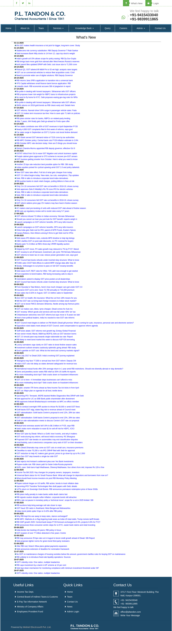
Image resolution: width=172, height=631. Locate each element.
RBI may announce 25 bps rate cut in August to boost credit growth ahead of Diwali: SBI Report (55, 538)
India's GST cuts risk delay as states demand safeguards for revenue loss (46, 364)
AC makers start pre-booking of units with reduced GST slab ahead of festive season (51, 208)
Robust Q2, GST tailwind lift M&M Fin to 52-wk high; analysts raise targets (46, 69)
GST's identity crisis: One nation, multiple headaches (38, 562)
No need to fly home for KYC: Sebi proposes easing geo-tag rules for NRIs (47, 97)
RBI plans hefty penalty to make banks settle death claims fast (41, 494)
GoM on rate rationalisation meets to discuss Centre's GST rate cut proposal (47, 421)
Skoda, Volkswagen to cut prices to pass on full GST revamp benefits (44, 266)
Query (107, 28)
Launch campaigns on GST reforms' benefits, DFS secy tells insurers (44, 222)
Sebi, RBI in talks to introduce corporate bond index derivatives (42, 178)
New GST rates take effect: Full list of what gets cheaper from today (44, 172)
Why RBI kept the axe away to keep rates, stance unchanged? (42, 516)
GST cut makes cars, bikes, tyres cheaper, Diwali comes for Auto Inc (44, 309)
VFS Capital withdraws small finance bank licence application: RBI (43, 83)
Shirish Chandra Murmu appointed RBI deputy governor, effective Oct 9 (45, 148)
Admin (141, 28)
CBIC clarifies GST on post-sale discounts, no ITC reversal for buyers (44, 241)
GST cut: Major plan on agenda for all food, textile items (39, 391)
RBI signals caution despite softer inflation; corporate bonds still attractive (46, 497)
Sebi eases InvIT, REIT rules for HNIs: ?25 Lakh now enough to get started (47, 271)
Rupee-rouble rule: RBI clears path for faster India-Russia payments (44, 464)
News (69, 606)
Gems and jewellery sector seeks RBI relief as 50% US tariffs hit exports (46, 372)
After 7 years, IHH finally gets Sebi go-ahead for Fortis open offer (43, 121)
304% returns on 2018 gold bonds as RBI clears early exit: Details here (45, 105)
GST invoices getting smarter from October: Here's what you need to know (46, 159)
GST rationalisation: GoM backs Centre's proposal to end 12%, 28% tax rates (48, 413)
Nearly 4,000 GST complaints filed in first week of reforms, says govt (44, 129)
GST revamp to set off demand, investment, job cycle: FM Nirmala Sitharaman (48, 252)
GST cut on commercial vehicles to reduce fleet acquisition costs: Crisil (45, 72)
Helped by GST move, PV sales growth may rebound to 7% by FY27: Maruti (47, 249)
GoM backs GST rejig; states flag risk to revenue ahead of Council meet (45, 410)
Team (41, 28)
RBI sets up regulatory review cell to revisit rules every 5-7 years (42, 211)
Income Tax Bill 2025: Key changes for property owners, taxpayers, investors (47, 472)
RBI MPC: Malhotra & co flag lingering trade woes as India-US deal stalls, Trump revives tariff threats (57, 519)
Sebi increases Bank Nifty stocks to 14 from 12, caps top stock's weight (45, 53)
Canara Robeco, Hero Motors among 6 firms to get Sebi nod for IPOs (44, 233)
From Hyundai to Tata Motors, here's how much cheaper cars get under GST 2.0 (49, 287)
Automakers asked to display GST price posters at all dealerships (43, 279)
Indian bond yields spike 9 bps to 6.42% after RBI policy (39, 511)
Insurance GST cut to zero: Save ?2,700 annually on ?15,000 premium (45, 290)
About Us (25, 28)
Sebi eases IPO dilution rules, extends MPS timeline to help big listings (45, 238)
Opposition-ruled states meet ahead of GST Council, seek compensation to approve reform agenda (57, 326)
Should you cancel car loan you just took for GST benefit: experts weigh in (46, 219)
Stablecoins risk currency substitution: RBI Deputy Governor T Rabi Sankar (47, 51)
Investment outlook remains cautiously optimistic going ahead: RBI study (46, 348)
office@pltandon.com (130, 612)
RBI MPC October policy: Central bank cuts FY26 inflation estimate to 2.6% (47, 140)
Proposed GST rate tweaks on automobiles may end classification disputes (47, 440)
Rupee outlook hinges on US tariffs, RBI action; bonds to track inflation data (47, 483)
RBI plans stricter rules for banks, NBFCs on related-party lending (43, 118)
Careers (123, 28)
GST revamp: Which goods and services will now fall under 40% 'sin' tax (46, 312)
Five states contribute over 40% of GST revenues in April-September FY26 (47, 126)
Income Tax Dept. (25, 592)
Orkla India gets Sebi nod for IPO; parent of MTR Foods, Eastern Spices (46, 230)
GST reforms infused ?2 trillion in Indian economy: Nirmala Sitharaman (45, 216)
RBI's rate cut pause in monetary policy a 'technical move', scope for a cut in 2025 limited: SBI (54, 500)
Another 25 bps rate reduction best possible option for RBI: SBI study (44, 164)
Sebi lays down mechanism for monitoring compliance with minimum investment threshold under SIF (57, 568)
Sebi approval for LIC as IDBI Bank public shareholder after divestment (45, 399)
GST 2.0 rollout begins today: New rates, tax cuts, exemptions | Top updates (47, 175)
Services (58, 28)
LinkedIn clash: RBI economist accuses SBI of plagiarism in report (43, 86)
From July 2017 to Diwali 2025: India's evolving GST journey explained (45, 356)
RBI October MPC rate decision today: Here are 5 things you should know (46, 143)
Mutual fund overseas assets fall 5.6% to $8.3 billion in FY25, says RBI (45, 426)
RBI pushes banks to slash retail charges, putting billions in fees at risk (45, 181)
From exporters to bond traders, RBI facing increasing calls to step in (44, 274)
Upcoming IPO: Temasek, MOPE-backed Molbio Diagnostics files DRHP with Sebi (50, 396)
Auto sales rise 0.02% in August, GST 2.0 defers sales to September (44, 293)
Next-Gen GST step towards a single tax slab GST (37, 456)
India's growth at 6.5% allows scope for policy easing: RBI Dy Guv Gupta (46, 59)
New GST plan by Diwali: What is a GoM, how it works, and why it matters (46, 434)
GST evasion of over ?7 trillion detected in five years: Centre (41, 533)
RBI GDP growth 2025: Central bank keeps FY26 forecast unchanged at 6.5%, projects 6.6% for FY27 (58, 522)
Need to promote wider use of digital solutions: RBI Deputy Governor (44, 75)
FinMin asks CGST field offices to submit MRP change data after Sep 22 (46, 263)
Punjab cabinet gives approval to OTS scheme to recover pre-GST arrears (46, 156)
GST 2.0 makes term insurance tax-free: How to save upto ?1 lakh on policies (48, 113)
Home (8, 28)
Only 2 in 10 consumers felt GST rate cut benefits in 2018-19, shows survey (47, 186)
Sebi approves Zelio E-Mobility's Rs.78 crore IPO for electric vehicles (44, 189)
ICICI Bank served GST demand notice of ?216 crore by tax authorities (45, 137)
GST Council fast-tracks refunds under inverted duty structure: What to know (47, 260)
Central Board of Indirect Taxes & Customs (37, 597)
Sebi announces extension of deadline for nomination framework (42, 549)
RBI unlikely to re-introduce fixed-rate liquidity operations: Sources (43, 557)
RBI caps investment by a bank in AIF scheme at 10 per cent (41, 565)
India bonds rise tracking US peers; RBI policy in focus (38, 530)
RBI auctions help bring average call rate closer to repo (39, 505)
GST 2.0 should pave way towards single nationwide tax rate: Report (44, 337)
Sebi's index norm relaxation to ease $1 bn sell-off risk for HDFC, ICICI (45, 429)
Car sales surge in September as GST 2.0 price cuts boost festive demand (46, 132)
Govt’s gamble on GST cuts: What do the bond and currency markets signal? (48, 351)
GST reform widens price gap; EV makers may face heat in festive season (46, 203)
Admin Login (73, 611)
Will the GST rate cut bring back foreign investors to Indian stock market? (46, 301)
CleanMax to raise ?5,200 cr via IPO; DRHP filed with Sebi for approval (45, 450)
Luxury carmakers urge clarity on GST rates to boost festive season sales (46, 345)
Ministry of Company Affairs (30, 606)
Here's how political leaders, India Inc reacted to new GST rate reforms (45, 318)
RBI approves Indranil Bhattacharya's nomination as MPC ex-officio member (47, 402)
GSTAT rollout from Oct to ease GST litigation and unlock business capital (46, 153)
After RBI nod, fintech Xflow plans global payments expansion (41, 546)
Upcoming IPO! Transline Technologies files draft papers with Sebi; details (46, 486)
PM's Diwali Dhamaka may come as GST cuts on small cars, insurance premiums (49, 448)
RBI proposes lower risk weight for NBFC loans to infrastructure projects (45, 94)
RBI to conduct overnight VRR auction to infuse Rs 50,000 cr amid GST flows (48, 407)
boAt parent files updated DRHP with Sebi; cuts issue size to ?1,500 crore (46, 64)
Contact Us (160, 28)
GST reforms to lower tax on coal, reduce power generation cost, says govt (47, 255)
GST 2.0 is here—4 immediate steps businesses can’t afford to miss (44, 380)
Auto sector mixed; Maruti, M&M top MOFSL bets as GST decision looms (46, 334)
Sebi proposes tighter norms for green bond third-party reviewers (43, 541)
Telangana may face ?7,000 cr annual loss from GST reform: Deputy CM (46, 361)
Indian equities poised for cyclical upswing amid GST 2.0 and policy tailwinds (47, 167)
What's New (132, 3)
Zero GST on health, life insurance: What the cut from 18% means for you (46, 298)
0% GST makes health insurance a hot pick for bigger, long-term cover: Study (48, 45)
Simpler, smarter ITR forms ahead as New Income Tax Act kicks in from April (47, 388)
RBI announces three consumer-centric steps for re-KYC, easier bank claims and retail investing (55, 525)
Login (152, 3)
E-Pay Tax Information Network (32, 601)
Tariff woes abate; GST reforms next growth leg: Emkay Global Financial (46, 331)
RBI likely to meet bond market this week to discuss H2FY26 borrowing (45, 340)
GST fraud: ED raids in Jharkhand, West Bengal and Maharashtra (43, 508)
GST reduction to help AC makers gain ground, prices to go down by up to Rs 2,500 (50, 453)
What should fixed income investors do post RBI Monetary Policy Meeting (46, 478)
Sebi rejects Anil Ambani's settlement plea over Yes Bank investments (44, 461)
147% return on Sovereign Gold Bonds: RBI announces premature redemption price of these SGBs (57, 489)
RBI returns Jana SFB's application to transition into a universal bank (44, 80)
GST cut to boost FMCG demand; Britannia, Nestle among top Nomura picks (47, 304)
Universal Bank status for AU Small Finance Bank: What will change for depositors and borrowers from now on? (62, 475)
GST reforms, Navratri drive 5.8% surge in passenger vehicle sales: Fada (46, 110)
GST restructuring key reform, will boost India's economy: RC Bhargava (45, 437)
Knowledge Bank (84, 28)
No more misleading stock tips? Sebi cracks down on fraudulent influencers (47, 375)
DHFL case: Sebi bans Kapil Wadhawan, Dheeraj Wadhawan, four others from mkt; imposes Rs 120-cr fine (60, 467)
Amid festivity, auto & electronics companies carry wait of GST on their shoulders (49, 442)
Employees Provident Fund (30, 611)
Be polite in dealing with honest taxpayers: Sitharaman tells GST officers (46, 91)
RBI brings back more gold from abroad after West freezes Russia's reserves (48, 61)
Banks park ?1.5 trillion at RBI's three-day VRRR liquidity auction (42, 244)
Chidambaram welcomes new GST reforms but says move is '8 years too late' (48, 315)
